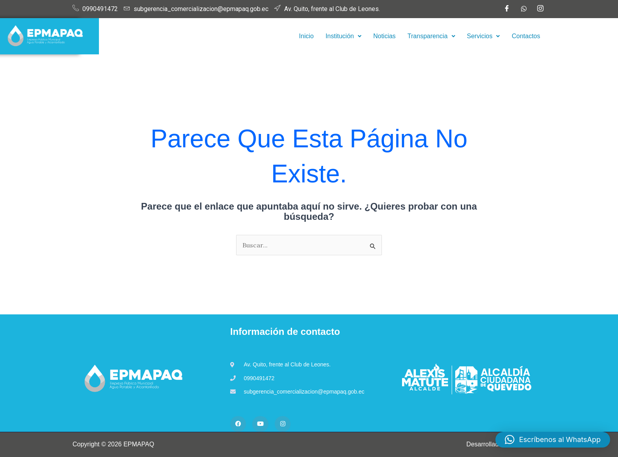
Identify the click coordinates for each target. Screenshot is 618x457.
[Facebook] (507, 9)
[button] (343, 36)
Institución (343, 36)
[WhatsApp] (524, 9)
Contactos (526, 36)
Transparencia (431, 36)
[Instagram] (540, 9)
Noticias (384, 36)
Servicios (483, 36)
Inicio (306, 36)
